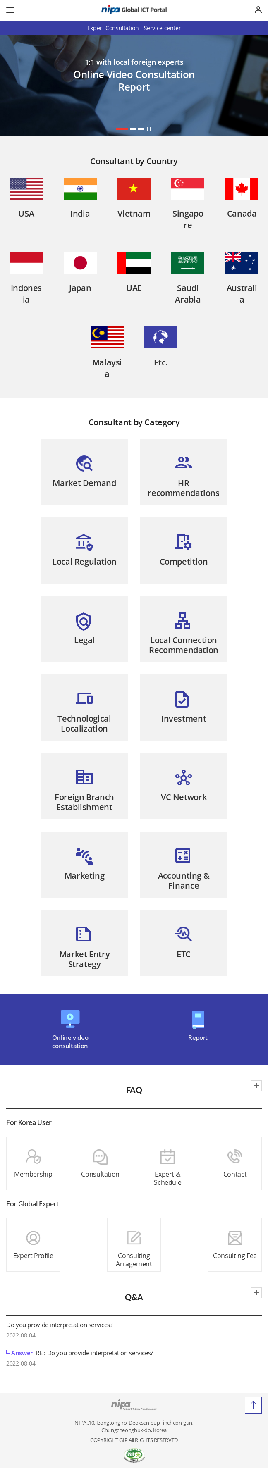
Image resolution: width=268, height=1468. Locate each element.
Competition (184, 561)
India (80, 213)
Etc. (161, 362)
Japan (80, 287)
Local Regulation (84, 561)
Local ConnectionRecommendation (183, 644)
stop (149, 129)
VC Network (183, 797)
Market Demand (84, 483)
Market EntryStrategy (84, 959)
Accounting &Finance (184, 880)
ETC (184, 954)
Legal (84, 640)
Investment (183, 718)
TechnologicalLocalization (84, 723)
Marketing (85, 875)
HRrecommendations (183, 487)
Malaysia (107, 368)
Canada (242, 213)
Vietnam (133, 213)
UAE (134, 287)
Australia (242, 293)
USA (26, 213)
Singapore (187, 219)
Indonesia (26, 293)
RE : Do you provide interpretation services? (79, 1353)
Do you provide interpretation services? (59, 1324)
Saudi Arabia (188, 293)
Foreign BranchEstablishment (84, 802)
